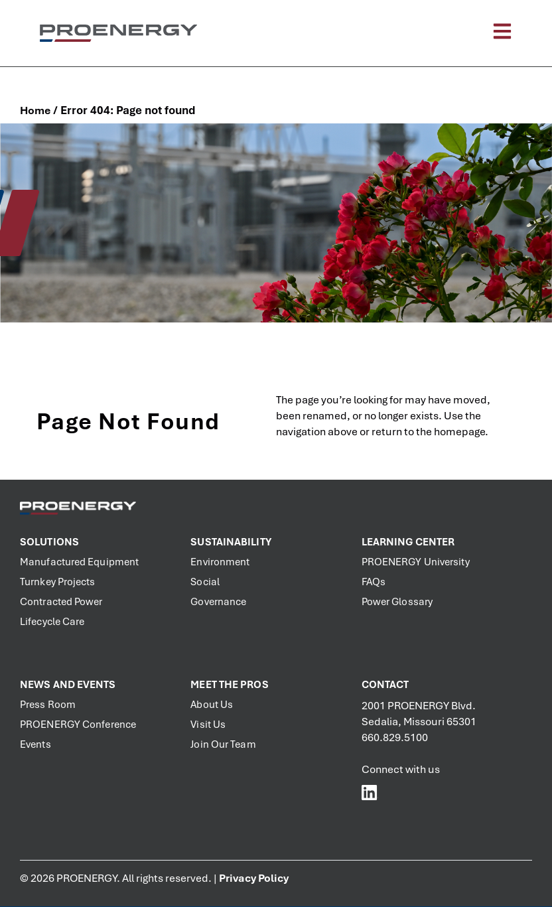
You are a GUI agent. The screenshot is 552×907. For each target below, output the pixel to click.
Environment (219, 562)
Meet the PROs (229, 684)
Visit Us (208, 724)
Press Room (48, 704)
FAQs (373, 582)
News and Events (68, 684)
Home (35, 110)
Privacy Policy (254, 878)
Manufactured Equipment (79, 562)
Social (205, 582)
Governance (218, 601)
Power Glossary (397, 601)
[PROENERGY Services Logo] (118, 33)
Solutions (49, 542)
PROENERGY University (416, 562)
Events (35, 744)
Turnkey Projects (58, 582)
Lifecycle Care (52, 621)
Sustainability (230, 542)
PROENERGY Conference (78, 724)
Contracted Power (61, 601)
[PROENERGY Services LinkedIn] (370, 792)
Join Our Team (222, 744)
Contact (385, 684)
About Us (211, 704)
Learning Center (408, 542)
